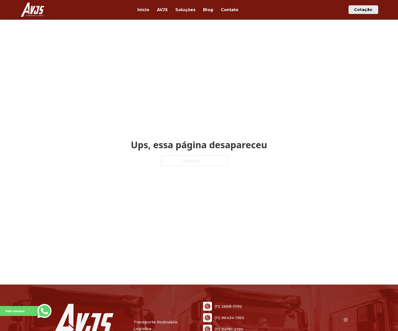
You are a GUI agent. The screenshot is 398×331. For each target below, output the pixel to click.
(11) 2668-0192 (228, 306)
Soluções (185, 9)
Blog (208, 9)
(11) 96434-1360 (229, 318)
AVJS (162, 9)
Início (143, 9)
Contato (229, 9)
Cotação (363, 9)
